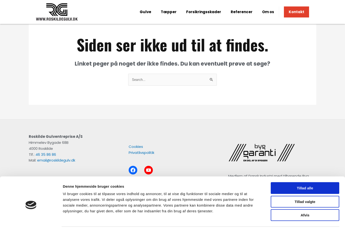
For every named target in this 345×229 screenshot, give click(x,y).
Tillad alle (305, 172)
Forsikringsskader (203, 11)
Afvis (305, 199)
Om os (268, 11)
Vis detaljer (249, 220)
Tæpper (169, 11)
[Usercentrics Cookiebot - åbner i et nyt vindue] (31, 219)
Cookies (136, 146)
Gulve (145, 11)
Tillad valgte (305, 185)
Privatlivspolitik (141, 152)
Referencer (242, 11)
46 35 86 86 (45, 154)
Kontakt (296, 11)
